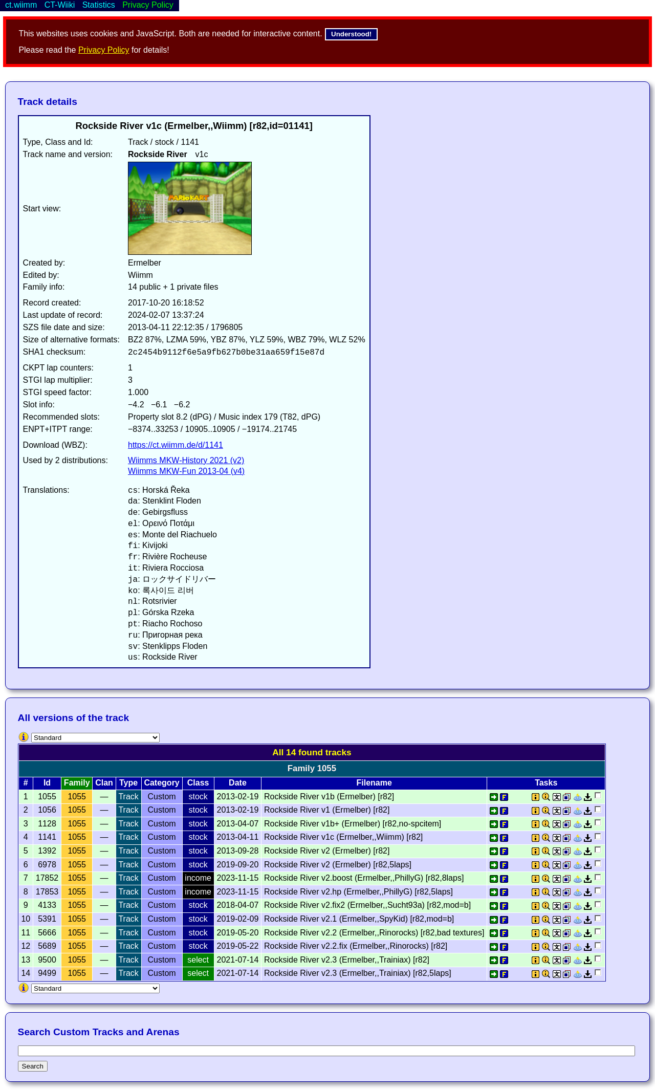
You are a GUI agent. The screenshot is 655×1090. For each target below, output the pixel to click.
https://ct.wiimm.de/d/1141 (175, 445)
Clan (104, 782)
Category (161, 782)
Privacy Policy (103, 50)
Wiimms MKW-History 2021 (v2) (186, 460)
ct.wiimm (21, 5)
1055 (77, 796)
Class (198, 782)
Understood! (351, 34)
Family (77, 782)
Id (47, 782)
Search (32, 1066)
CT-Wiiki (60, 5)
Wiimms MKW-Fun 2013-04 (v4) (186, 471)
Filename (373, 782)
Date (238, 782)
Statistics (98, 5)
